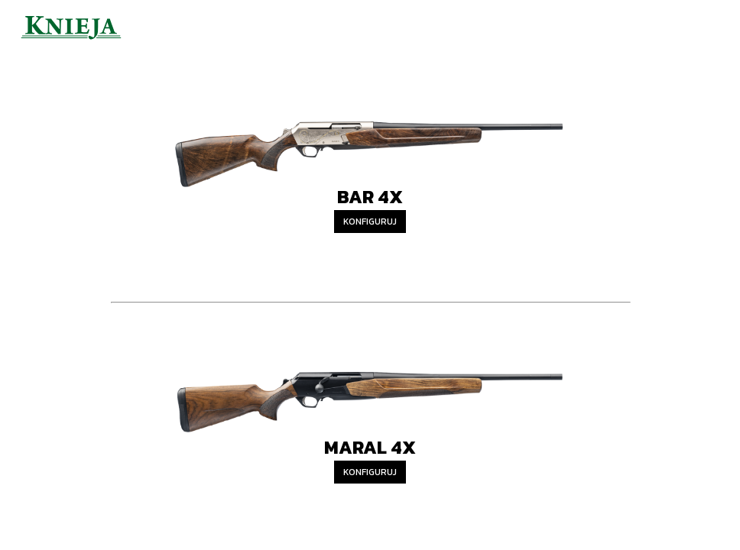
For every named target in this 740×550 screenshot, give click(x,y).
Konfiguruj (370, 221)
